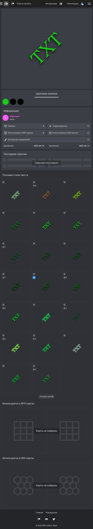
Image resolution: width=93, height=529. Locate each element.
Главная (39, 513)
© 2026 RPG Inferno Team (46, 526)
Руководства (51, 513)
